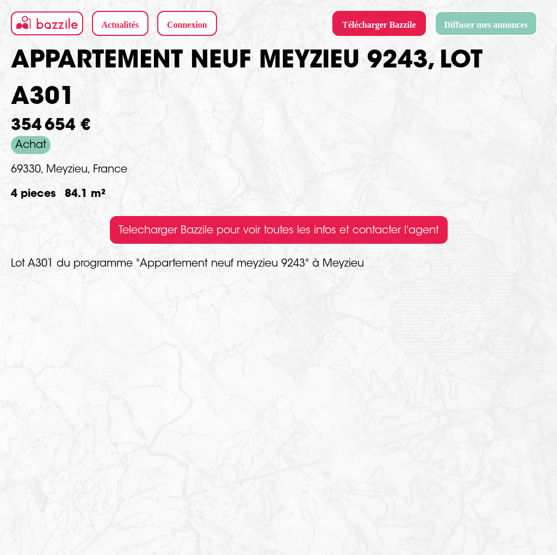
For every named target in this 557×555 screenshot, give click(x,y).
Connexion (187, 24)
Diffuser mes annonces (486, 24)
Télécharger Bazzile (379, 24)
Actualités (120, 24)
